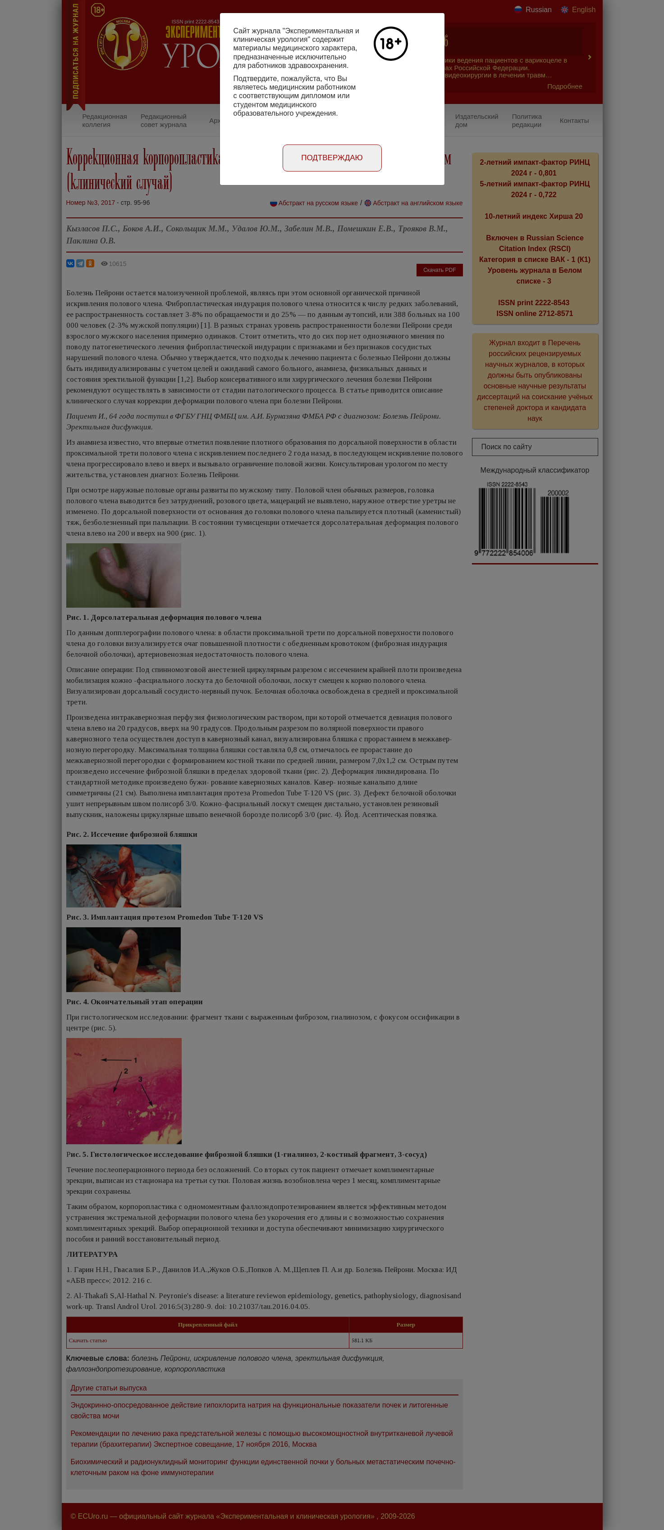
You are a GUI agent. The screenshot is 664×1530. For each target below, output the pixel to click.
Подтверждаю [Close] (332, 157)
